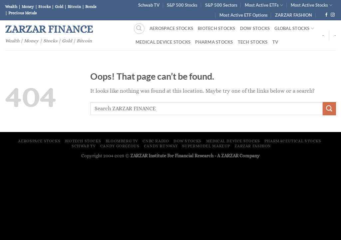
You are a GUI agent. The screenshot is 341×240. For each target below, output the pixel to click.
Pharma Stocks (214, 42)
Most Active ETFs (264, 5)
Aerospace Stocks (171, 28)
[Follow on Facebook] (326, 15)
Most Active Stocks (311, 5)
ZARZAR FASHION (293, 15)
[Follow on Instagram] (333, 15)
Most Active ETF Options (243, 15)
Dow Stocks (255, 28)
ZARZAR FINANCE (49, 29)
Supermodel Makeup (206, 146)
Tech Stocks (253, 42)
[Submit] (329, 108)
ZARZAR (229, 155)
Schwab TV (149, 5)
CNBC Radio (156, 141)
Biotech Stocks (216, 28)
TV (275, 42)
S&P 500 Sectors (221, 5)
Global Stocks (294, 28)
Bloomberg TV (122, 141)
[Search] (139, 28)
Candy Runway (160, 146)
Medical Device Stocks (163, 42)
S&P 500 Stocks (182, 5)
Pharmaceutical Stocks (292, 141)
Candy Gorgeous (120, 146)
